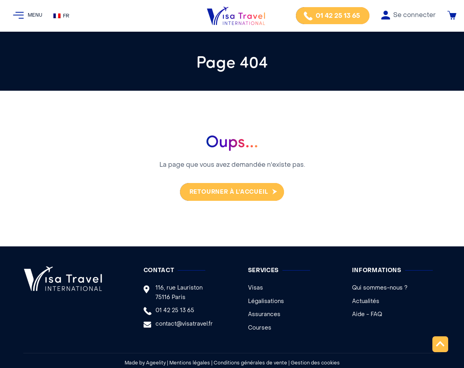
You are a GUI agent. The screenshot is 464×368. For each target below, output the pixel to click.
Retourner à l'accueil (227, 192)
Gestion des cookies (315, 363)
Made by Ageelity (145, 363)
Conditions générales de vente (250, 363)
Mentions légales (189, 363)
